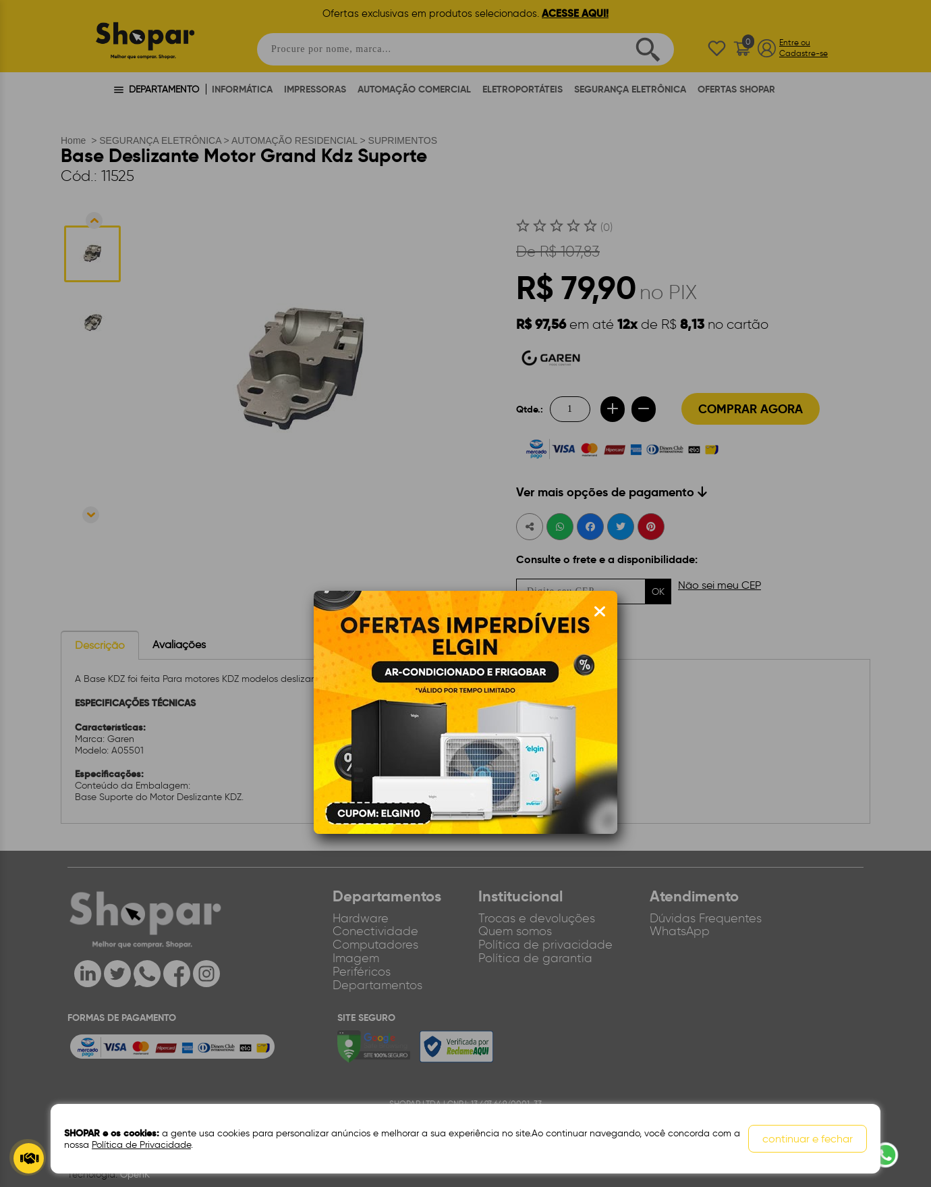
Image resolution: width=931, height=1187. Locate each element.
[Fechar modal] (600, 612)
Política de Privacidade (141, 1145)
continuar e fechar (807, 1138)
